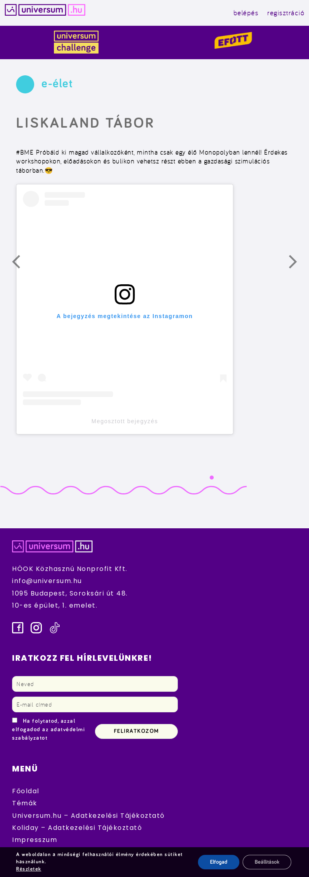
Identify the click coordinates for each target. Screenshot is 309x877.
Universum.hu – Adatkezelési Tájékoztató (88, 815)
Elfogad (218, 862)
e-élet (57, 84)
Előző (21, 264)
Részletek (28, 869)
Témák (24, 803)
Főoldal (25, 791)
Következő (298, 264)
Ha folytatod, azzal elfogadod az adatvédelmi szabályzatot (48, 729)
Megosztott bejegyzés (124, 421)
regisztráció (285, 12)
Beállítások (267, 862)
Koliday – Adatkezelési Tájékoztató (77, 827)
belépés (246, 12)
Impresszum (34, 839)
